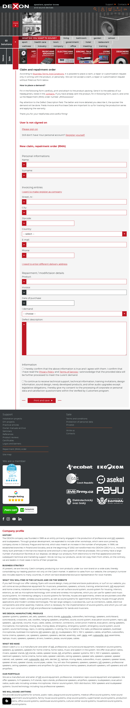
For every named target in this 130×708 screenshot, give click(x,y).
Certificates (8, 440)
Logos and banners (12, 443)
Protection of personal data (79, 422)
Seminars (7, 431)
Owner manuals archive (14, 428)
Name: (25, 160)
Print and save (43, 400)
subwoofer (66, 616)
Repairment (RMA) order (15, 449)
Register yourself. (75, 135)
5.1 (57, 632)
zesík (84, 635)
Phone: (26, 250)
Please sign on (30, 129)
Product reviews (10, 437)
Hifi (111, 586)
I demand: (27, 309)
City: (24, 207)
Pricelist (70, 425)
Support (109, 4)
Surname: (27, 170)
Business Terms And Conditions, (48, 74)
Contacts (122, 4)
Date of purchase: (31, 298)
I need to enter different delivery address (44, 264)
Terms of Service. (69, 372)
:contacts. (50, 94)
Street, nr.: (27, 197)
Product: (26, 276)
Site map (7, 454)
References (8, 434)
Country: (27, 229)
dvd (106, 635)
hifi (32, 608)
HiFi (113, 538)
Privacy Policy (46, 372)
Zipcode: (26, 218)
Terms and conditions (76, 418)
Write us (70, 430)
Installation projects (12, 418)
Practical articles (11, 425)
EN (125, 9)
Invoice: (26, 287)
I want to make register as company (42, 191)
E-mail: (25, 239)
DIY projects (9, 422)
